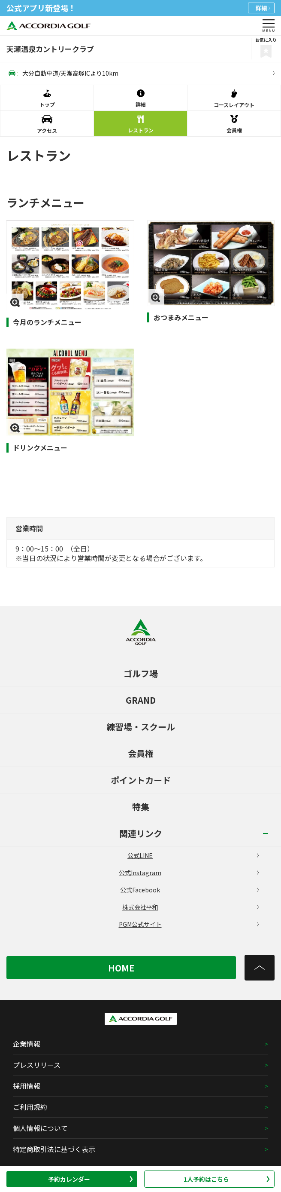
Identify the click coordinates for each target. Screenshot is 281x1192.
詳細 (263, 8)
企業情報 (26, 1044)
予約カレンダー (90, 1179)
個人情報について (40, 1128)
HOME (121, 968)
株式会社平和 (190, 907)
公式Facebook (189, 890)
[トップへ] (260, 968)
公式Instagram (189, 872)
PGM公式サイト (189, 924)
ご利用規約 (30, 1107)
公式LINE (193, 855)
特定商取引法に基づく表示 (54, 1149)
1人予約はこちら (227, 1179)
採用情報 (26, 1086)
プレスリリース (36, 1065)
